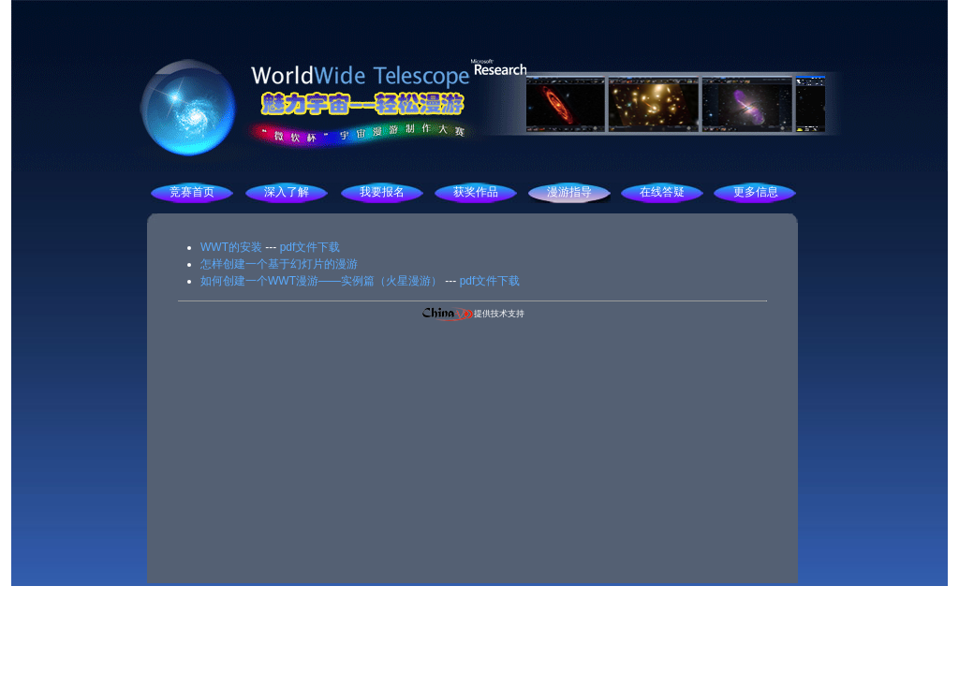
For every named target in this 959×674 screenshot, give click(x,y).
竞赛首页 (192, 191)
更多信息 (755, 191)
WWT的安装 (231, 247)
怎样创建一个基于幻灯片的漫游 (279, 264)
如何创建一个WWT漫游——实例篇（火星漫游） (321, 280)
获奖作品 (475, 191)
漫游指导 (569, 191)
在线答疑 (662, 191)
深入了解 (286, 191)
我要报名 (382, 191)
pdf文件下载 (310, 247)
